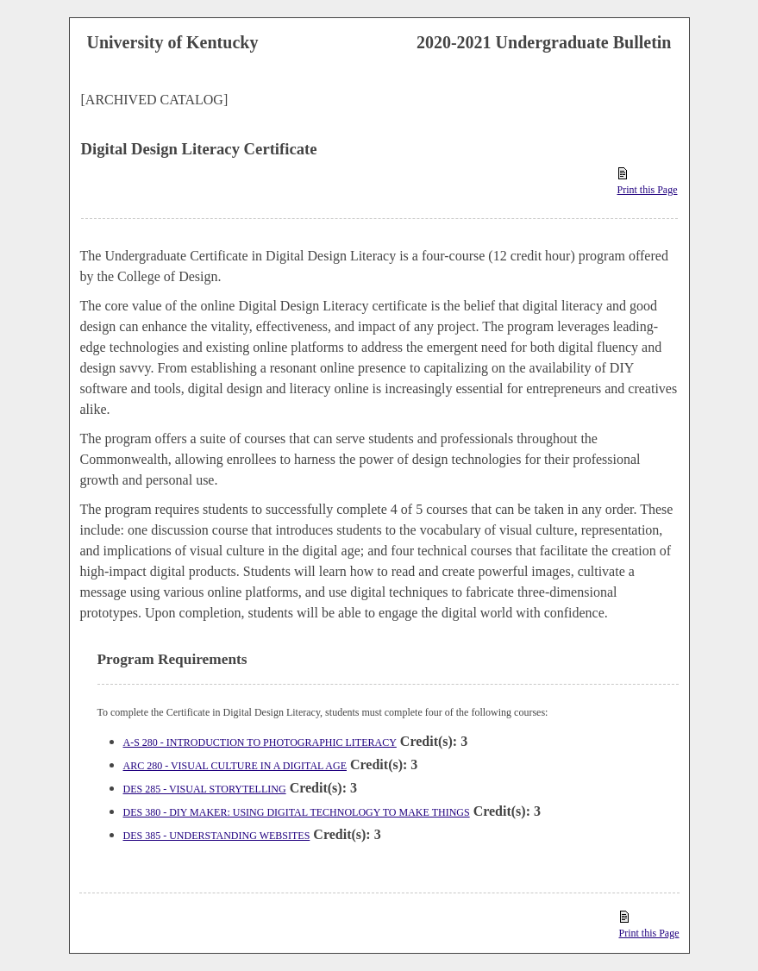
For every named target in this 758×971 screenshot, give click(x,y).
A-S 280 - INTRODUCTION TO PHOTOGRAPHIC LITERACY (260, 742)
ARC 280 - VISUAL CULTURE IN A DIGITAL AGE (235, 766)
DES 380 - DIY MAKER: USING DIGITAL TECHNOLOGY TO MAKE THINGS (296, 812)
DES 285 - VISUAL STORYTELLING (204, 789)
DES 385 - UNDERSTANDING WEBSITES (216, 836)
